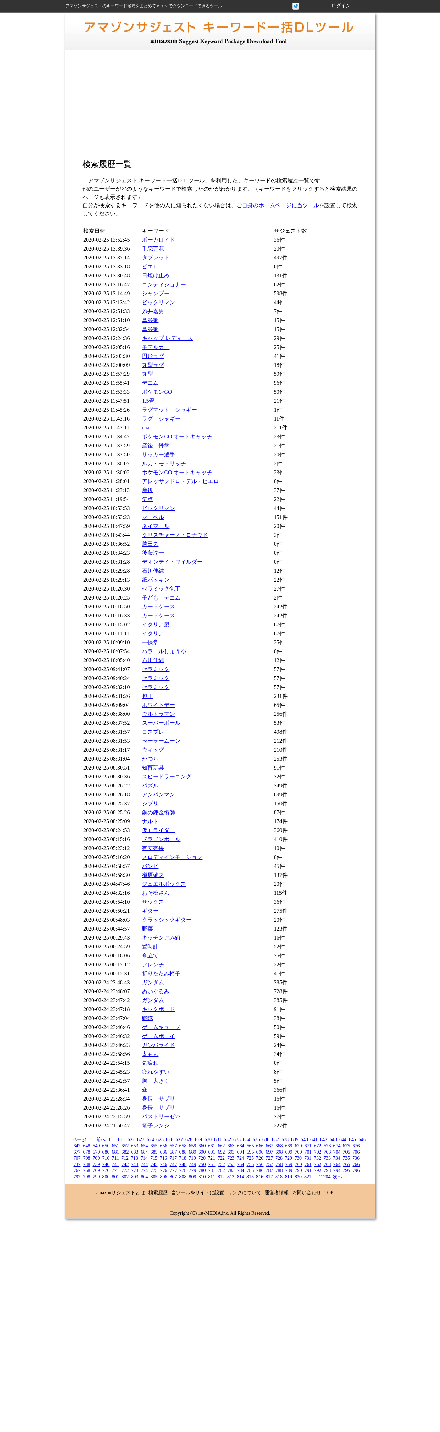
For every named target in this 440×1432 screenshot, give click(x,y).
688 (183, 1152)
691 (212, 1152)
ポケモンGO (157, 392)
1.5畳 (148, 401)
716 (163, 1158)
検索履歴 (158, 1192)
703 (327, 1152)
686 (163, 1152)
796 (356, 1170)
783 (231, 1170)
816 (259, 1176)
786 (260, 1170)
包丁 (147, 696)
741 (115, 1164)
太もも (150, 1054)
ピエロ (150, 266)
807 (173, 1176)
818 (279, 1176)
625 (160, 1139)
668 (279, 1145)
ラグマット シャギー (169, 410)
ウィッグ (153, 750)
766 (356, 1164)
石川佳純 (153, 571)
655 (154, 1145)
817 (269, 1176)
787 (269, 1170)
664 (240, 1145)
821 (307, 1176)
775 (154, 1170)
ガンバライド (158, 1045)
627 (179, 1139)
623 (140, 1139)
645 (352, 1139)
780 (202, 1170)
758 (279, 1164)
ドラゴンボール (161, 839)
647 (77, 1145)
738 (86, 1164)
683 (135, 1152)
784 (240, 1170)
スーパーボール (161, 723)
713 (134, 1158)
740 (106, 1164)
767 (77, 1170)
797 (77, 1176)
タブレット (155, 258)
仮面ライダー (158, 830)
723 (230, 1158)
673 (327, 1145)
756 (260, 1164)
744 (144, 1164)
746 (163, 1164)
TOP (328, 1192)
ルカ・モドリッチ (164, 463)
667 (269, 1145)
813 (230, 1176)
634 (246, 1139)
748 (183, 1164)
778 (183, 1170)
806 (163, 1176)
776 (163, 1170)
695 (250, 1152)
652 (125, 1145)
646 (362, 1139)
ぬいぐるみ (155, 991)
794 (337, 1170)
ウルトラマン (158, 714)
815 (250, 1176)
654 (144, 1145)
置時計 (150, 947)
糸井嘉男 (153, 311)
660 (202, 1145)
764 (337, 1164)
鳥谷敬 (150, 320)
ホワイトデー (158, 705)
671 (308, 1145)
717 (173, 1158)
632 (227, 1139)
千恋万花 (153, 249)
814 (240, 1176)
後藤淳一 (153, 553)
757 (269, 1164)
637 (275, 1139)
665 (250, 1145)
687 (173, 1152)
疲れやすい (155, 1072)
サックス (153, 902)
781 (212, 1170)
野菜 (147, 929)
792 (317, 1170)
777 (173, 1170)
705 (346, 1152)
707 (77, 1158)
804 (144, 1176)
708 (86, 1158)
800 (106, 1176)
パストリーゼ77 (161, 1117)
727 (269, 1158)
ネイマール (155, 526)
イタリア (153, 633)
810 (202, 1176)
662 (221, 1145)
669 (289, 1145)
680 (106, 1152)
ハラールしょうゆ (164, 651)
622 (131, 1139)
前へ (101, 1139)
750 (202, 1164)
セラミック (155, 669)
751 (212, 1164)
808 (183, 1176)
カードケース (158, 606)
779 (192, 1170)
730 (298, 1158)
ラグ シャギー (161, 419)
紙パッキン (155, 580)
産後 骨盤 (155, 445)
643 (333, 1139)
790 (298, 1170)
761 (308, 1164)
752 (221, 1164)
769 (96, 1170)
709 (96, 1158)
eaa (145, 428)
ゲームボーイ (158, 1036)
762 (317, 1164)
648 (86, 1145)
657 (173, 1145)
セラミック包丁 (161, 589)
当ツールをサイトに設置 (197, 1192)
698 (279, 1152)
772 (125, 1170)
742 (125, 1164)
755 (250, 1164)
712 (125, 1158)
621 (121, 1139)
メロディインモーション (172, 857)
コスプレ (153, 732)
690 (202, 1152)
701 (308, 1152)
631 (217, 1139)
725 (250, 1158)
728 (279, 1158)
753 (231, 1164)
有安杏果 (153, 848)
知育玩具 (153, 768)
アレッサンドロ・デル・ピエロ (180, 481)
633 (237, 1139)
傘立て (150, 955)
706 (356, 1152)
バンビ (150, 866)
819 (288, 1176)
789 (289, 1170)
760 (298, 1164)
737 (77, 1164)
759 (289, 1164)
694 (240, 1152)
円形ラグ (153, 356)
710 (106, 1158)
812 (221, 1176)
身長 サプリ (158, 1099)
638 (285, 1139)
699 (289, 1152)
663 (231, 1145)
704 (337, 1152)
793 (327, 1170)
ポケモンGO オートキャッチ (177, 436)
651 (115, 1145)
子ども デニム (161, 598)
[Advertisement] (220, 108)
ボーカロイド (158, 240)
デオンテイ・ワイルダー (172, 562)
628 (188, 1139)
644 (342, 1139)
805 (154, 1176)
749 (192, 1164)
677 (77, 1152)
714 (144, 1158)
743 (135, 1164)
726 (259, 1158)
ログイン (341, 5)
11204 (324, 1176)
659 (192, 1145)
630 (208, 1139)
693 (231, 1152)
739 (96, 1164)
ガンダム (153, 982)
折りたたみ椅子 (161, 973)
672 (317, 1145)
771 (115, 1170)
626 (169, 1139)
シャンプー (155, 293)
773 (135, 1170)
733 (327, 1158)
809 (192, 1176)
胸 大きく (155, 1081)
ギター (150, 911)
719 (192, 1158)
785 (250, 1170)
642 (323, 1139)
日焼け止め (155, 275)
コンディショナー (164, 284)
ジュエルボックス (164, 884)
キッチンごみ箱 (161, 938)
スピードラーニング (166, 776)
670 (298, 1145)
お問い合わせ (306, 1192)
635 (256, 1139)
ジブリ (150, 803)
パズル (150, 785)
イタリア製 (155, 624)
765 (346, 1164)
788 (279, 1170)
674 (337, 1145)
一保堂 (150, 642)
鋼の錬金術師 (158, 812)
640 (304, 1139)
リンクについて (244, 1192)
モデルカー (155, 347)
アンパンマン (158, 794)
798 (86, 1176)
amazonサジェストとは (120, 1192)
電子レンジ (155, 1125)
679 (96, 1152)
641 (314, 1139)
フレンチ (153, 964)
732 (317, 1158)
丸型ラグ (153, 365)
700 (298, 1152)
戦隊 (147, 1018)
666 (260, 1145)
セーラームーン (161, 741)
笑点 (147, 499)
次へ (337, 1176)
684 (144, 1152)
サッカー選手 (158, 454)
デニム (150, 383)
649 (96, 1145)
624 (150, 1139)
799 (96, 1176)
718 (182, 1158)
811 (211, 1176)
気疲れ (150, 1063)
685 (154, 1152)
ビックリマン (158, 302)
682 (125, 1152)
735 (346, 1158)
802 (125, 1176)
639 (294, 1139)
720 (202, 1158)
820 (298, 1176)
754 (240, 1164)
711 (115, 1158)
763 (327, 1164)
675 (346, 1145)
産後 (147, 490)
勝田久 (150, 544)
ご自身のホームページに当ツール (277, 205)
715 (153, 1158)
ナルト (150, 821)
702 (317, 1152)
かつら (150, 759)
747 (173, 1164)
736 (356, 1158)
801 (115, 1176)
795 (346, 1170)
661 (212, 1145)
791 (308, 1170)
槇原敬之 (153, 875)
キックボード (158, 1009)
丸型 (147, 374)
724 (240, 1158)
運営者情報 (277, 1192)
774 (144, 1170)
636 (266, 1139)
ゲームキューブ (161, 1027)
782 (221, 1170)
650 (106, 1145)
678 (86, 1152)
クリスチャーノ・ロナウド (175, 535)
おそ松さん (155, 893)
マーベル (153, 517)
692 (221, 1152)
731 (307, 1158)
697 (269, 1152)
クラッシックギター (166, 920)
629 (198, 1139)
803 (135, 1176)
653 (135, 1145)
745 (154, 1164)
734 (336, 1158)
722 (221, 1158)
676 (356, 1145)
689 (192, 1152)
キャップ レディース (167, 338)
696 (260, 1152)
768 (86, 1170)
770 (106, 1170)
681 (115, 1152)
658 (183, 1145)
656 (163, 1145)
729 (288, 1158)
